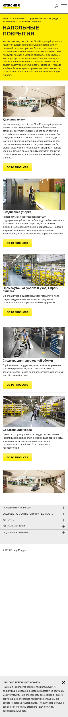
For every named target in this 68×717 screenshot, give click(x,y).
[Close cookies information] (63, 684)
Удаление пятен (14, 119)
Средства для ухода (17, 429)
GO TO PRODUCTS (17, 167)
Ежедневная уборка (17, 212)
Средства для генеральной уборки (28, 360)
